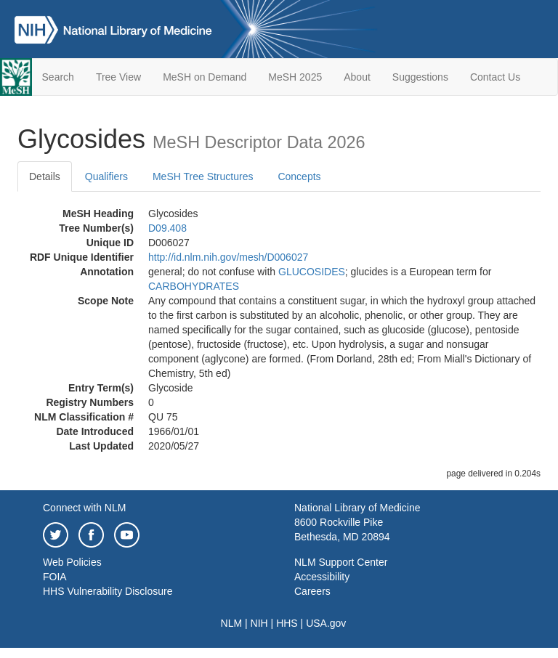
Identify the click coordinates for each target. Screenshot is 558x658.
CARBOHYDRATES (193, 286)
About (357, 77)
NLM (232, 623)
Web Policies (72, 562)
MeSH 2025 (295, 77)
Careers (312, 591)
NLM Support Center (340, 562)
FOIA (55, 576)
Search (58, 77)
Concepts (299, 176)
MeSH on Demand (204, 77)
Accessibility (321, 576)
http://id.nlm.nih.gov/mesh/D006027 (228, 257)
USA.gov (326, 623)
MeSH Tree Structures (203, 176)
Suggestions (420, 77)
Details (44, 176)
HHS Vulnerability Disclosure (107, 591)
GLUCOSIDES (311, 271)
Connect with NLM (84, 507)
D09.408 (167, 228)
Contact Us (495, 77)
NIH (259, 623)
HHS (287, 623)
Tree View (118, 77)
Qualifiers (106, 176)
